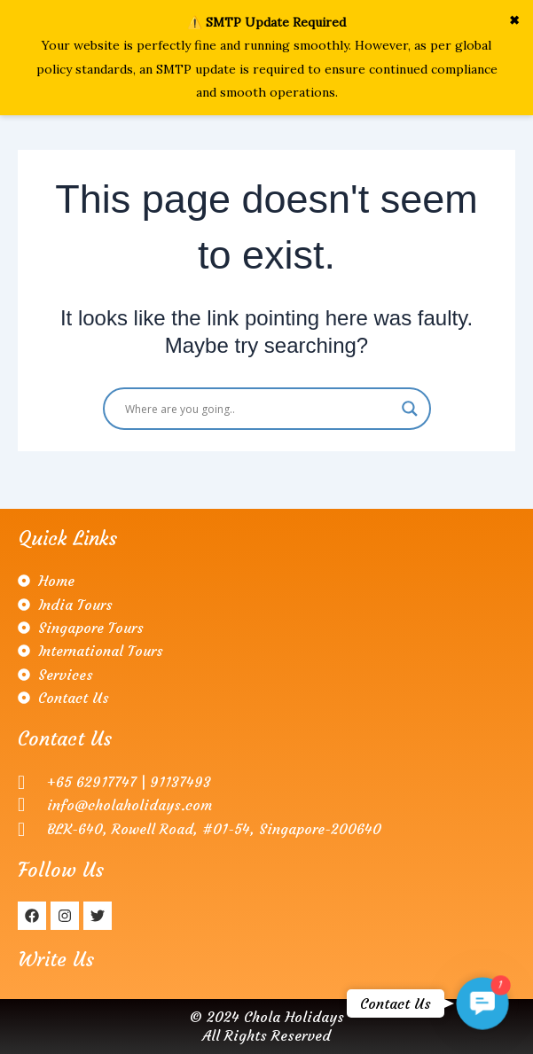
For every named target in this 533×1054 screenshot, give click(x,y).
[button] (482, 1003)
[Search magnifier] (409, 408)
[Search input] (259, 408)
